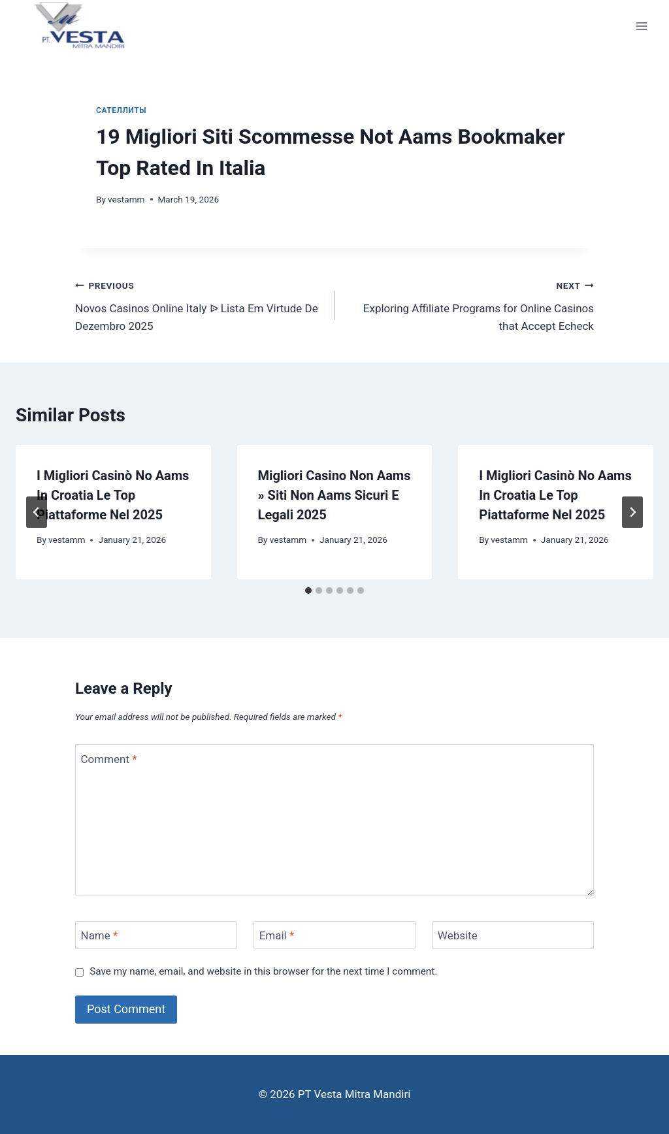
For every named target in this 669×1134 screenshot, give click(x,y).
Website (458, 935)
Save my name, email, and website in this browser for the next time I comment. (263, 971)
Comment (109, 758)
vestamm (126, 199)
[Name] (156, 935)
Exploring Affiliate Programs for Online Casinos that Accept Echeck (470, 304)
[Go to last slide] (36, 512)
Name (99, 935)
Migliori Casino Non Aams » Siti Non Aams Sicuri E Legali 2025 (334, 495)
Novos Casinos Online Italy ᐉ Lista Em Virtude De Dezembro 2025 (199, 304)
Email (277, 935)
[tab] (308, 590)
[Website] (513, 935)
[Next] (632, 512)
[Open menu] (641, 26)
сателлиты (121, 110)
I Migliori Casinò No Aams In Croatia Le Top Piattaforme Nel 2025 (113, 495)
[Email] (334, 935)
